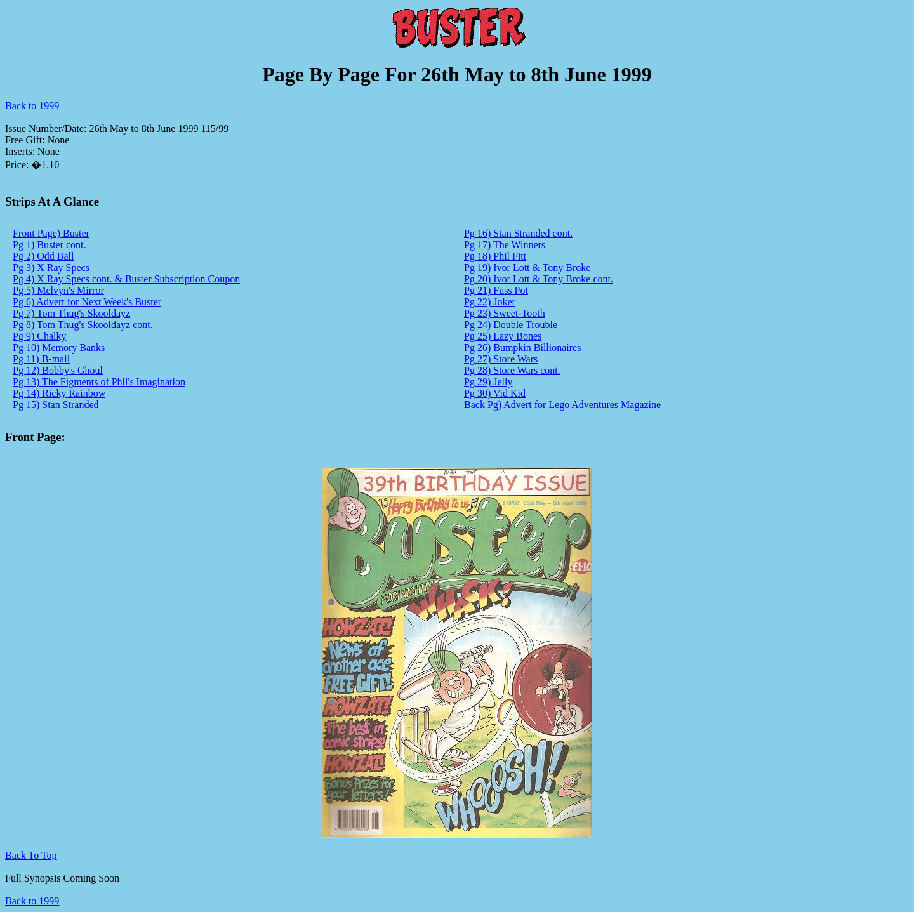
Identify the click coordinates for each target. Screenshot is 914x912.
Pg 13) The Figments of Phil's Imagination (99, 381)
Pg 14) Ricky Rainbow (59, 393)
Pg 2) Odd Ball (43, 256)
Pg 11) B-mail (41, 359)
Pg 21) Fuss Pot (496, 290)
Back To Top (31, 855)
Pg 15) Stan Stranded (56, 404)
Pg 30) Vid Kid (495, 393)
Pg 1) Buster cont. (49, 244)
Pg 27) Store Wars (501, 359)
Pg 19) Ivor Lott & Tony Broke (527, 267)
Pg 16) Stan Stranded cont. (518, 233)
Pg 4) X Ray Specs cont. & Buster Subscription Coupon (126, 279)
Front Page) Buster (51, 233)
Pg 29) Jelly (488, 381)
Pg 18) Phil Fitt (495, 256)
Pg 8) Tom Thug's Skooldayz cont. (83, 324)
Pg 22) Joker (489, 301)
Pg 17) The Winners (504, 244)
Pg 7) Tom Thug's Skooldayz (71, 313)
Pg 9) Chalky (39, 336)
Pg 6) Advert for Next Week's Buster (87, 301)
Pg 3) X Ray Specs (51, 267)
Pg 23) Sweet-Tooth (504, 313)
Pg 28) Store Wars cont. (512, 370)
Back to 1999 (32, 105)
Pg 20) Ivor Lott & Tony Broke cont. (538, 279)
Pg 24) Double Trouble (510, 324)
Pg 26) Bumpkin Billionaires (522, 347)
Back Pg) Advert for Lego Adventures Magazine (562, 404)
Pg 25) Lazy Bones (502, 336)
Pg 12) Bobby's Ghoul (58, 370)
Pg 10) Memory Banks (59, 347)
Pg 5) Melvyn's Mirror (58, 290)
